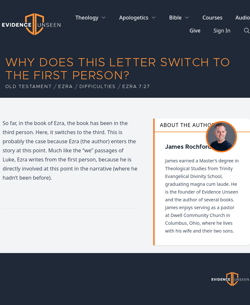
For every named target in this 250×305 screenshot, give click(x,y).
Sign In (222, 30)
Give (195, 30)
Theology (87, 17)
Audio (242, 17)
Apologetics (133, 17)
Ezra (65, 86)
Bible (175, 17)
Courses (212, 17)
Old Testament (28, 86)
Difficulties (97, 86)
